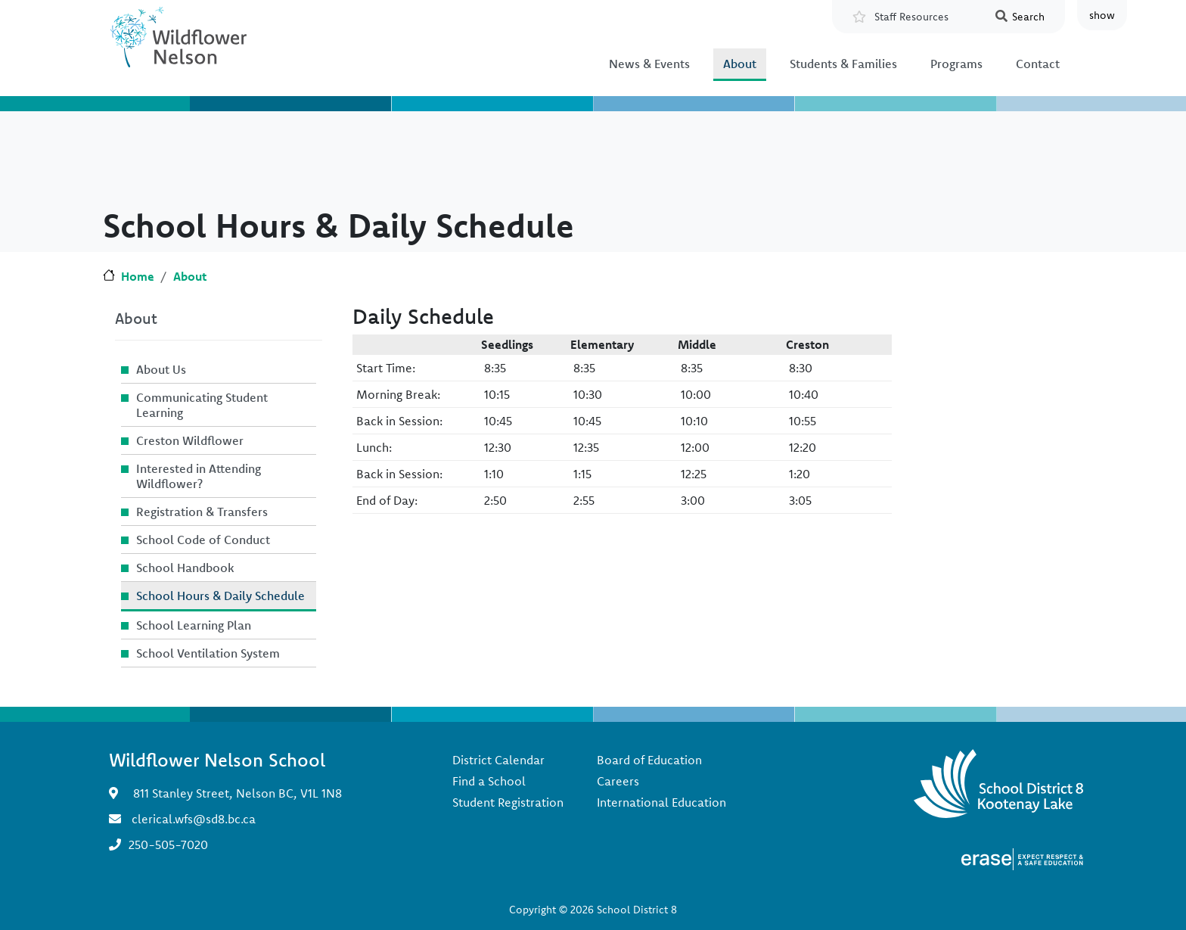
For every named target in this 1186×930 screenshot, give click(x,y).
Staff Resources (911, 16)
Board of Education (649, 759)
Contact (1038, 63)
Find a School (489, 780)
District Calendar (498, 759)
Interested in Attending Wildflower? (198, 476)
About (739, 63)
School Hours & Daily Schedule (220, 595)
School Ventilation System (208, 653)
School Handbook (185, 567)
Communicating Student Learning (202, 405)
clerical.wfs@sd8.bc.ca (194, 818)
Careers (618, 780)
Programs (956, 63)
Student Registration (508, 802)
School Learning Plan (193, 625)
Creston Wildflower (190, 440)
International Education (661, 802)
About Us (161, 369)
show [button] (1102, 15)
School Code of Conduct (203, 539)
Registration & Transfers (202, 511)
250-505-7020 (168, 844)
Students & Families (843, 63)
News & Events (649, 63)
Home (137, 276)
